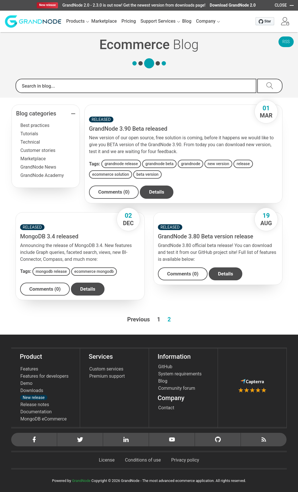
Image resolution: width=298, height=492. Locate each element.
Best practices (34, 125)
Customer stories (37, 150)
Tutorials (29, 133)
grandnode (190, 163)
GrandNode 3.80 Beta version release (205, 236)
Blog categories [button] (36, 113)
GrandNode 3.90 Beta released (128, 128)
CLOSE (281, 5)
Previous (138, 319)
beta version (147, 174)
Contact (166, 407)
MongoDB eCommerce (43, 419)
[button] (285, 21)
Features (29, 369)
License (107, 460)
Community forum (176, 388)
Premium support (107, 376)
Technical (30, 142)
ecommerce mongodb (94, 271)
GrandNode (81, 481)
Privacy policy (185, 460)
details (156, 192)
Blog (162, 381)
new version (218, 163)
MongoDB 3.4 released (49, 236)
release (243, 163)
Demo (26, 383)
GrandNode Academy (42, 175)
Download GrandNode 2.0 (233, 5)
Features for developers (44, 376)
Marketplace (33, 158)
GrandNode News (38, 167)
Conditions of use (143, 460)
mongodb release (51, 271)
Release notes (34, 404)
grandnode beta (159, 163)
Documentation (36, 411)
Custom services (106, 369)
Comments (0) (113, 192)
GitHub (165, 366)
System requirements (180, 374)
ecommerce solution (110, 174)
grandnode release (121, 163)
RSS (286, 41)
